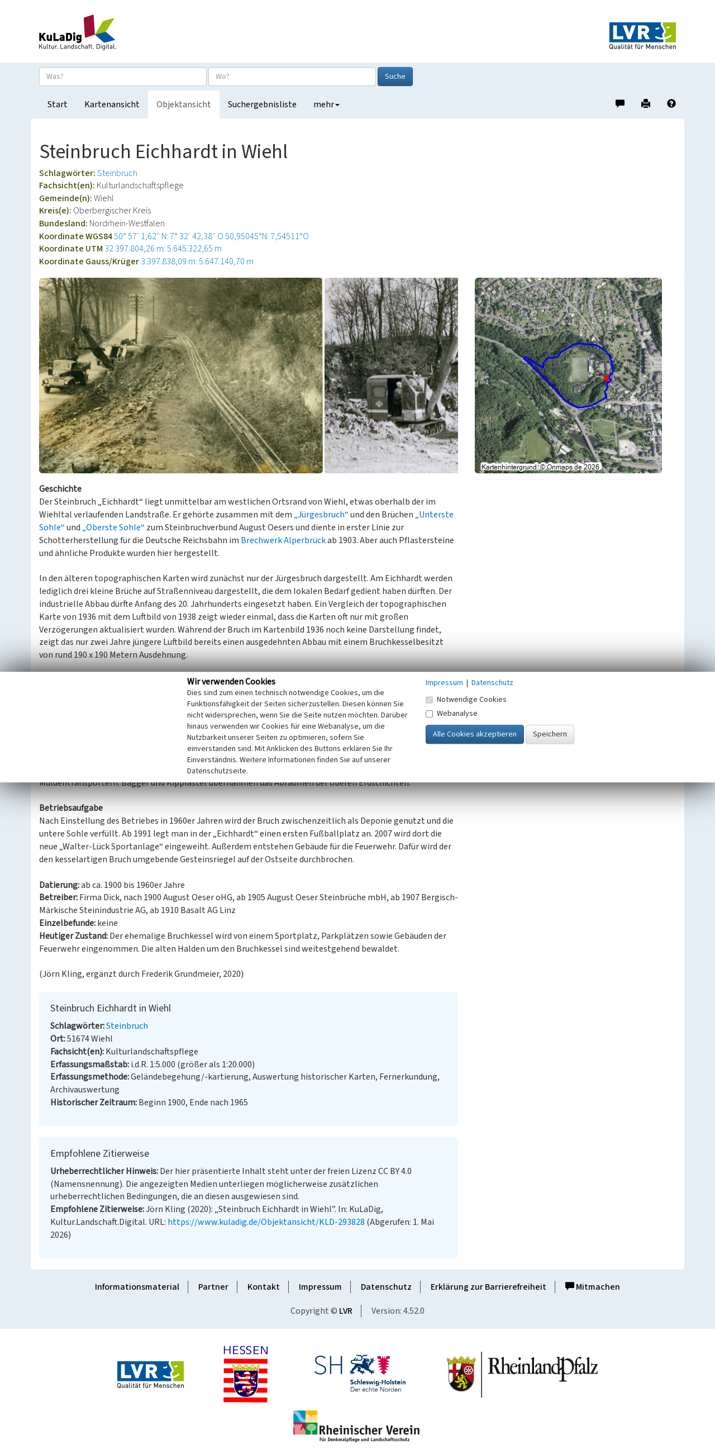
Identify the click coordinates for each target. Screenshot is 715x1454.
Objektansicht (183, 104)
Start (57, 104)
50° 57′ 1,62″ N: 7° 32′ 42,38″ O (168, 236)
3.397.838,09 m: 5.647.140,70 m (197, 261)
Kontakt (263, 1287)
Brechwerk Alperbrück (283, 540)
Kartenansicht (112, 104)
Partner (213, 1287)
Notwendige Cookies (466, 699)
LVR (345, 1311)
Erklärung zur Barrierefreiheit (488, 1287)
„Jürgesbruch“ (321, 515)
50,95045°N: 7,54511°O (267, 236)
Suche (395, 76)
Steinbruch (117, 173)
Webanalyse (452, 713)
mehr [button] (326, 104)
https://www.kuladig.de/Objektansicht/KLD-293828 (266, 1222)
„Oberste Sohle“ (113, 527)
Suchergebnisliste (262, 104)
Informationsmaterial (137, 1287)
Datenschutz (386, 1287)
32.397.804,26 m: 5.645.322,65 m (163, 249)
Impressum (320, 1287)
